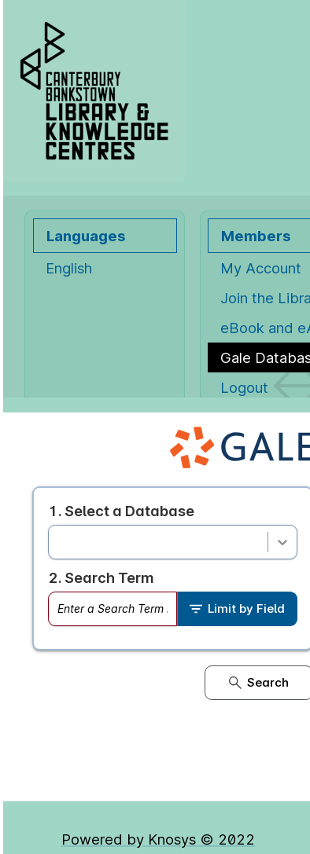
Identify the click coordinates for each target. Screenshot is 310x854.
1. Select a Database (121, 510)
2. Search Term (101, 577)
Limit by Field (237, 608)
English (69, 268)
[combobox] (59, 542)
